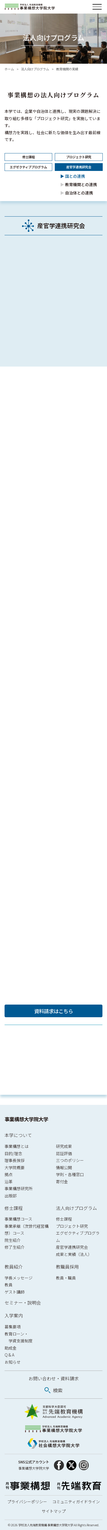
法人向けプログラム (35, 69)
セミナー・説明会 (23, 1302)
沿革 (9, 1181)
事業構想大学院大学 (26, 1119)
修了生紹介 (15, 1247)
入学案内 (14, 1315)
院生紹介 (13, 1240)
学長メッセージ (19, 1278)
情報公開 (64, 1167)
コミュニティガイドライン (76, 1501)
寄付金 (62, 1181)
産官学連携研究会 (72, 1247)
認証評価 (64, 1153)
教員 (9, 1285)
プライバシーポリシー (27, 1501)
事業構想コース (18, 1219)
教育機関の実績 (67, 69)
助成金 (11, 1348)
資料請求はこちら (53, 1011)
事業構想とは (17, 1146)
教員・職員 (66, 1278)
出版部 (11, 1195)
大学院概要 (15, 1167)
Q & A (9, 1355)
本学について (18, 1135)
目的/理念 (13, 1153)
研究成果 (64, 1146)
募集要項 (13, 1326)
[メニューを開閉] (97, 7)
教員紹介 (14, 1266)
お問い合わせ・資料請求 (54, 1378)
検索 (57, 1390)
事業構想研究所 (19, 1188)
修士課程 (14, 1208)
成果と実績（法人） (74, 1254)
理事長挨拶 (15, 1160)
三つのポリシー (70, 1160)
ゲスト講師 (15, 1292)
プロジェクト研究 (72, 1226)
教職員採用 (67, 1266)
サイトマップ (54, 1511)
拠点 (9, 1174)
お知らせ (13, 1362)
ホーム (9, 69)
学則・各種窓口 (70, 1174)
